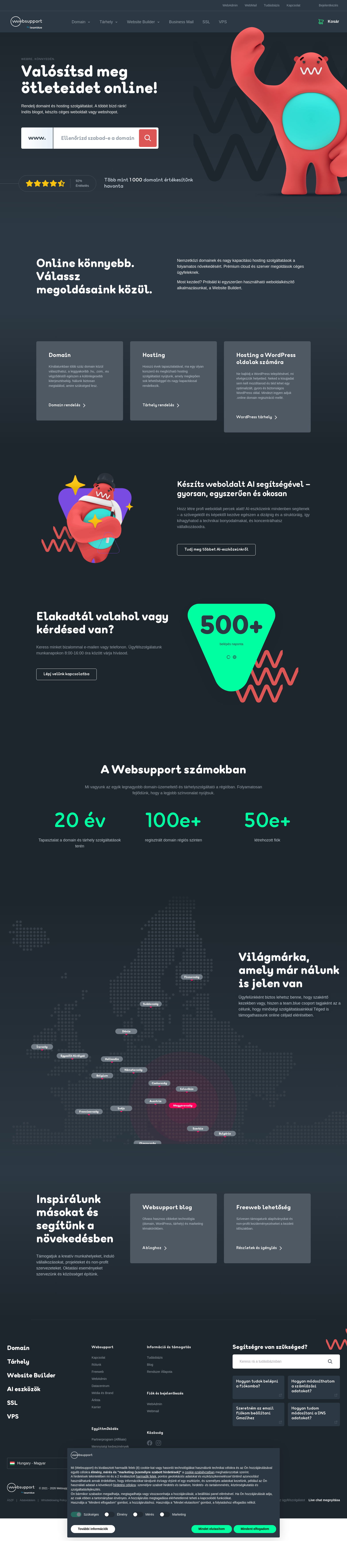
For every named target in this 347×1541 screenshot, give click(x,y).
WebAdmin (230, 5)
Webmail (153, 1411)
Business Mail (181, 22)
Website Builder (31, 1376)
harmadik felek (146, 1476)
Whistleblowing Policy (54, 1500)
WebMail (251, 5)
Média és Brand (102, 1393)
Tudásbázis (272, 5)
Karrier (96, 1407)
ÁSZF (11, 1500)
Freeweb (98, 1371)
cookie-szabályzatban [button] (200, 1472)
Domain (18, 1348)
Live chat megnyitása (324, 1500)
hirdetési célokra (124, 1485)
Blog (150, 1364)
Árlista (96, 1400)
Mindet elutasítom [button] (212, 1529)
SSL (206, 22)
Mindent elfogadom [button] (255, 1529)
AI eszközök (23, 1389)
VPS (223, 22)
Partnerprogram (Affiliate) (109, 1439)
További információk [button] (93, 1529)
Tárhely (18, 1362)
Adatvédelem (28, 1500)
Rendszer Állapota (159, 1371)
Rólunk (96, 1364)
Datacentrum (100, 1386)
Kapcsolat (293, 5)
